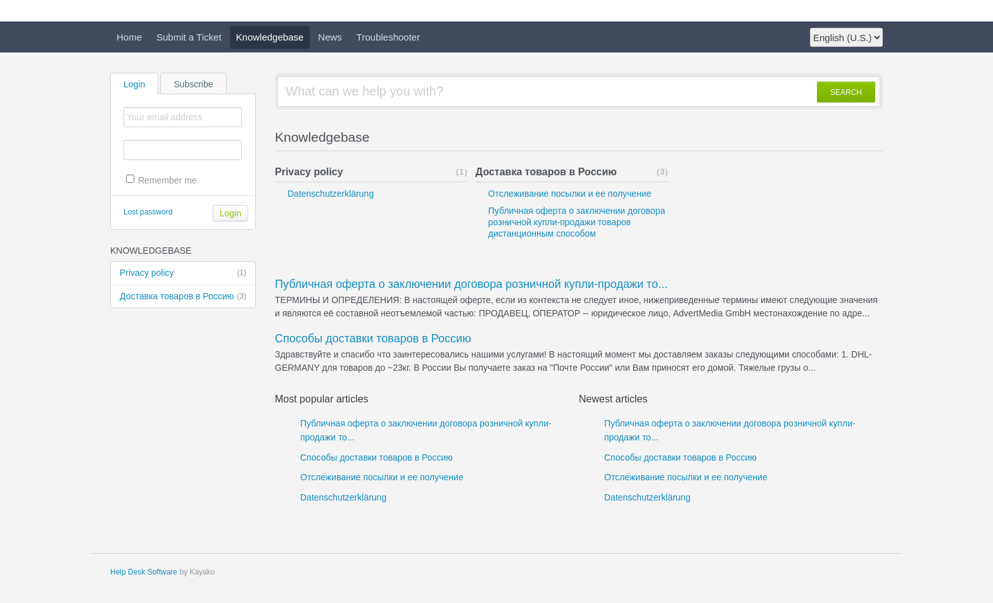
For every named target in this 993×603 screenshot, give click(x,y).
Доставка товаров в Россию (183, 296)
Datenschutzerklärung (331, 194)
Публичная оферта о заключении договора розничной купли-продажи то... (471, 284)
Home (129, 37)
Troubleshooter (388, 37)
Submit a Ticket (189, 37)
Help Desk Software (143, 572)
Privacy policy (183, 273)
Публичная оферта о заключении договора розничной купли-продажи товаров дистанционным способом (576, 222)
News (330, 37)
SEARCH (846, 92)
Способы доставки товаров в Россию (373, 338)
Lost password (147, 212)
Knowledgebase (270, 37)
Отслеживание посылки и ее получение (570, 194)
